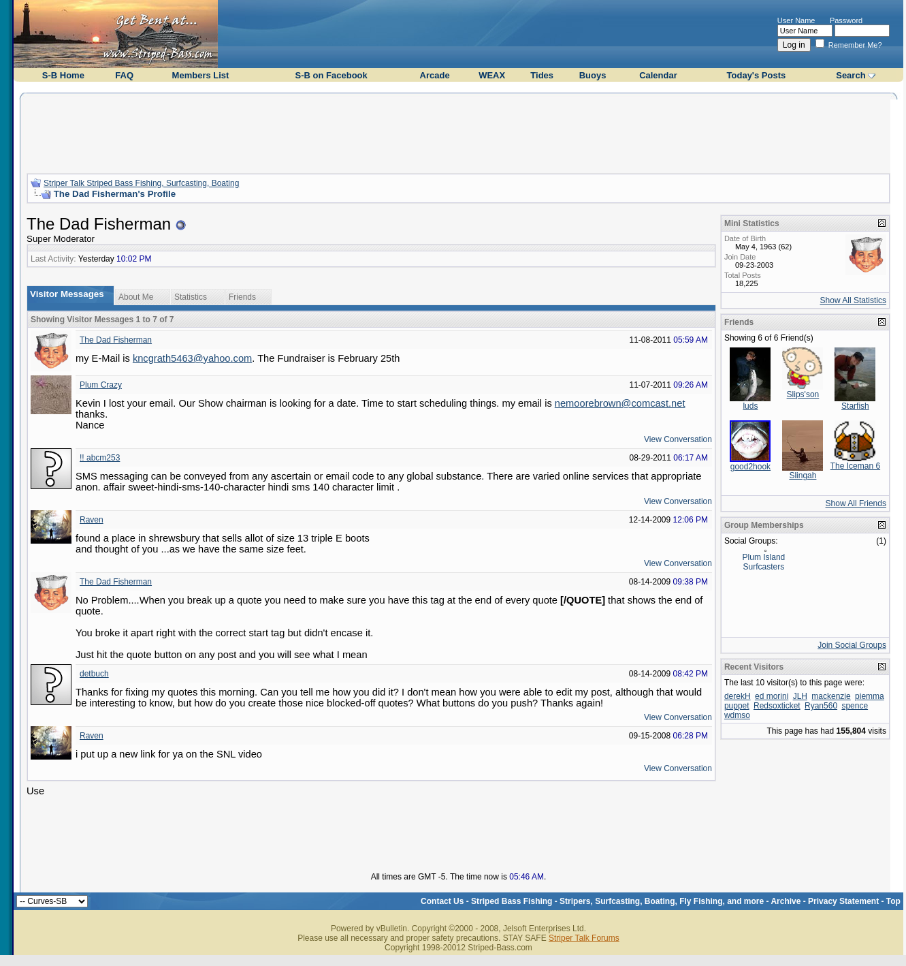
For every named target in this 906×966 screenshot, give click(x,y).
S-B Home (63, 75)
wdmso (737, 715)
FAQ (124, 75)
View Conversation (678, 439)
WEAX (492, 75)
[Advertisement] (458, 131)
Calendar (658, 75)
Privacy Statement (843, 901)
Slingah (802, 475)
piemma (869, 696)
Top (893, 901)
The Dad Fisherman (116, 340)
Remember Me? (848, 45)
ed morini (771, 696)
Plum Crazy (101, 385)
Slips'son (803, 394)
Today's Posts (756, 75)
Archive (785, 901)
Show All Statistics (853, 300)
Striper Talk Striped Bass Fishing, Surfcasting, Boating (141, 183)
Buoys (592, 75)
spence (854, 706)
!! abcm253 (100, 458)
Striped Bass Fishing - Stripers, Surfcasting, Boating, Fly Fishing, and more (617, 901)
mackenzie (830, 696)
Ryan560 (821, 706)
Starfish (855, 406)
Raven (91, 520)
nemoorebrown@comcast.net (620, 403)
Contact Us (442, 901)
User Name (796, 20)
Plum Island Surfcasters (764, 562)
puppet (736, 706)
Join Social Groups (852, 645)
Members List (200, 75)
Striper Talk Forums (584, 938)
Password (846, 20)
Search (850, 75)
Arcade (435, 75)
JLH (800, 696)
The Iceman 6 (855, 466)
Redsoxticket (777, 706)
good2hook (750, 466)
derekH (737, 696)
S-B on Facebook (331, 75)
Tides (541, 75)
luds (750, 406)
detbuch (94, 674)
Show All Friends (856, 503)
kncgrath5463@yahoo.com (192, 358)
